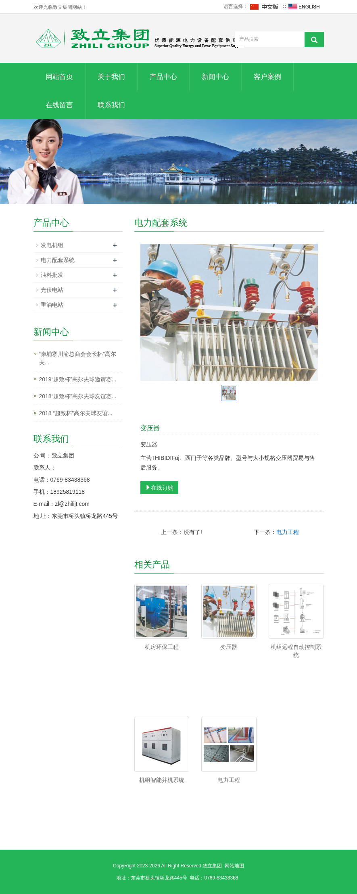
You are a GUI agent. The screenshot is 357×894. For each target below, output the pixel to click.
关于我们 (111, 77)
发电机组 (52, 245)
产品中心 (163, 77)
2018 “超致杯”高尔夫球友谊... (76, 413)
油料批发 (52, 275)
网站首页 (59, 77)
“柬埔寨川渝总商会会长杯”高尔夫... (77, 358)
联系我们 (111, 105)
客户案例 (267, 77)
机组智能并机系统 (161, 780)
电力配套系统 (58, 260)
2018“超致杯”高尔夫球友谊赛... (78, 396)
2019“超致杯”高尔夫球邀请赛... (78, 379)
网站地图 (234, 866)
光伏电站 (52, 290)
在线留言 (59, 105)
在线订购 (159, 487)
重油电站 (52, 304)
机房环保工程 (162, 647)
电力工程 (287, 532)
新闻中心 (215, 77)
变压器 (228, 647)
